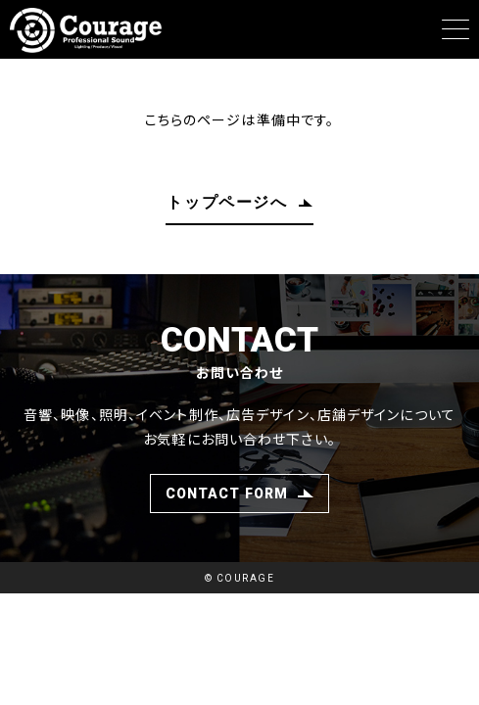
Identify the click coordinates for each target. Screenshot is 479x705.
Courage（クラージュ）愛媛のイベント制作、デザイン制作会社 (93, 30)
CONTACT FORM (227, 493)
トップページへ (227, 203)
